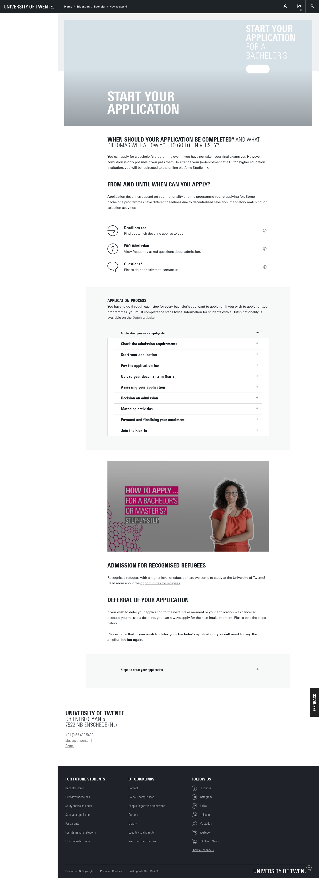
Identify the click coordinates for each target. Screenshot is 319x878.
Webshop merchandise (142, 841)
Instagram (202, 797)
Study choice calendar (78, 806)
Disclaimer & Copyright (79, 871)
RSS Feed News (205, 841)
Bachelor (99, 6)
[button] (314, 702)
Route (69, 746)
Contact (133, 788)
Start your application (78, 815)
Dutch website (143, 318)
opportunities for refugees (160, 583)
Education (83, 6)
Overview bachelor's (77, 797)
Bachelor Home (74, 788)
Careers (133, 815)
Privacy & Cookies (111, 871)
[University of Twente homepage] (29, 6)
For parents (72, 824)
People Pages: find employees (146, 806)
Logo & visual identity (141, 832)
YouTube (201, 832)
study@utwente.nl (78, 740)
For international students (81, 832)
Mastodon (202, 823)
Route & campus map (141, 797)
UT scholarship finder (78, 841)
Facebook (201, 788)
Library (132, 824)
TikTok (199, 806)
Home (68, 6)
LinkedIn (201, 814)
